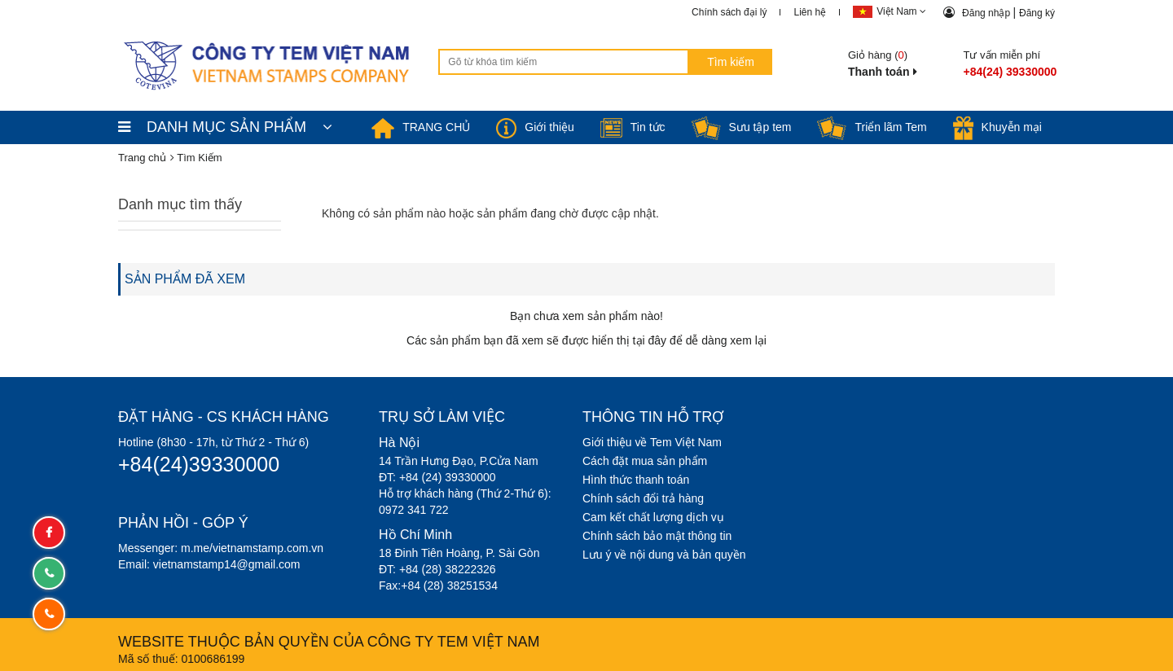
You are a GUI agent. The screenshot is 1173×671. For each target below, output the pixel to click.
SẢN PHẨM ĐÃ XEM (185, 279)
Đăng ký (1037, 13)
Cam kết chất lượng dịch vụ (653, 517)
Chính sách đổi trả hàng (643, 498)
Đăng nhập (987, 13)
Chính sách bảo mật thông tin (656, 535)
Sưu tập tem (742, 127)
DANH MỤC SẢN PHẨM (225, 127)
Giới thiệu (535, 127)
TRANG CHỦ (420, 127)
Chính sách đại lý (729, 12)
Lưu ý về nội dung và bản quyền (664, 554)
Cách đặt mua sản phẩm (644, 460)
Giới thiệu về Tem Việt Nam (652, 442)
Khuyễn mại (997, 127)
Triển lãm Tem (871, 127)
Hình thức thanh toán (635, 479)
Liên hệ (809, 12)
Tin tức (633, 127)
